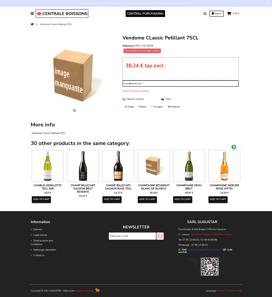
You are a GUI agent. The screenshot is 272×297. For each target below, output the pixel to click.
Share (142, 106)
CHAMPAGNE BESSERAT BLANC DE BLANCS (154, 187)
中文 (239, 290)
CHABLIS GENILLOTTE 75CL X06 (48, 187)
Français (221, 290)
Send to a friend (135, 99)
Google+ (157, 106)
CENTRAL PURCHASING (145, 13)
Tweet (129, 106)
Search (205, 13)
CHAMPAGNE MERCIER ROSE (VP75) (224, 187)
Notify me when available (136, 91)
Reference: (129, 46)
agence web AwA (85, 290)
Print (168, 99)
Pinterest (174, 106)
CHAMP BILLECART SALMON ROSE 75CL (118, 187)
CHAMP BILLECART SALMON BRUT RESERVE (83, 189)
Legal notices (40, 235)
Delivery (37, 229)
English (231, 290)
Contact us (38, 255)
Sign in (216, 13)
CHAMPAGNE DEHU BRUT (189, 187)
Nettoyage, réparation (44, 249)
